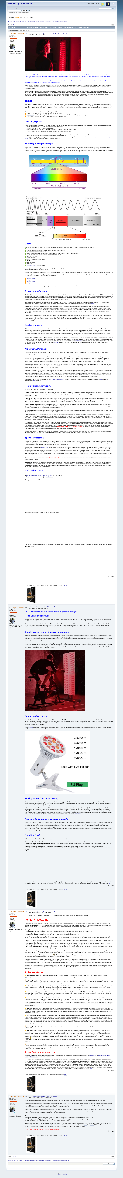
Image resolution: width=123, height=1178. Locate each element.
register (24, 8)
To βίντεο (56, 342)
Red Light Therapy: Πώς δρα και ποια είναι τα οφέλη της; (39, 475)
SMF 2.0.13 (56, 1173)
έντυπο (85, 1124)
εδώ (101, 379)
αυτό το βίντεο (44, 447)
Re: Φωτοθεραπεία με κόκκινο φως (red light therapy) (41, 606)
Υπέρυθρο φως (30, 115)
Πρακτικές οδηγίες (34, 1056)
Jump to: (101, 1163)
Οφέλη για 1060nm (31, 283)
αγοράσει (30, 727)
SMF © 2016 (61, 1173)
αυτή (70, 975)
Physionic (96, 137)
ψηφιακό (92, 1124)
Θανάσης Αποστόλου (17, 33)
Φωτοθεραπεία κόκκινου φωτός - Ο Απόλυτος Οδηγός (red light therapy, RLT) (47, 33)
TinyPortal (60, 1174)
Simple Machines (67, 1173)
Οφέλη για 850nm (31, 281)
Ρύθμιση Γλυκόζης (31, 265)
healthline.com (49, 477)
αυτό (92, 303)
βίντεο (62, 830)
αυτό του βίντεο (78, 340)
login (20, 8)
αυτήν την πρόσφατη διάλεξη (57, 379)
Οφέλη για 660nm (31, 278)
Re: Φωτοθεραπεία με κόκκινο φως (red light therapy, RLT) (42, 1096)
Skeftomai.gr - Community (20, 4)
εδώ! (65, 585)
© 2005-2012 (64, 1174)
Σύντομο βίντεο (92, 1055)
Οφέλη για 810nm (31, 280)
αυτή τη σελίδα (68, 426)
